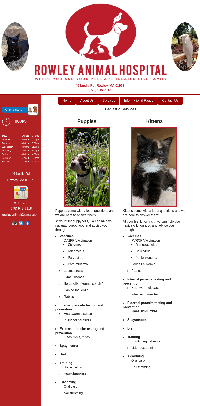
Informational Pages (138, 100)
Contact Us (170, 100)
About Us (87, 100)
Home (67, 100)
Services (109, 100)
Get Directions (20, 203)
